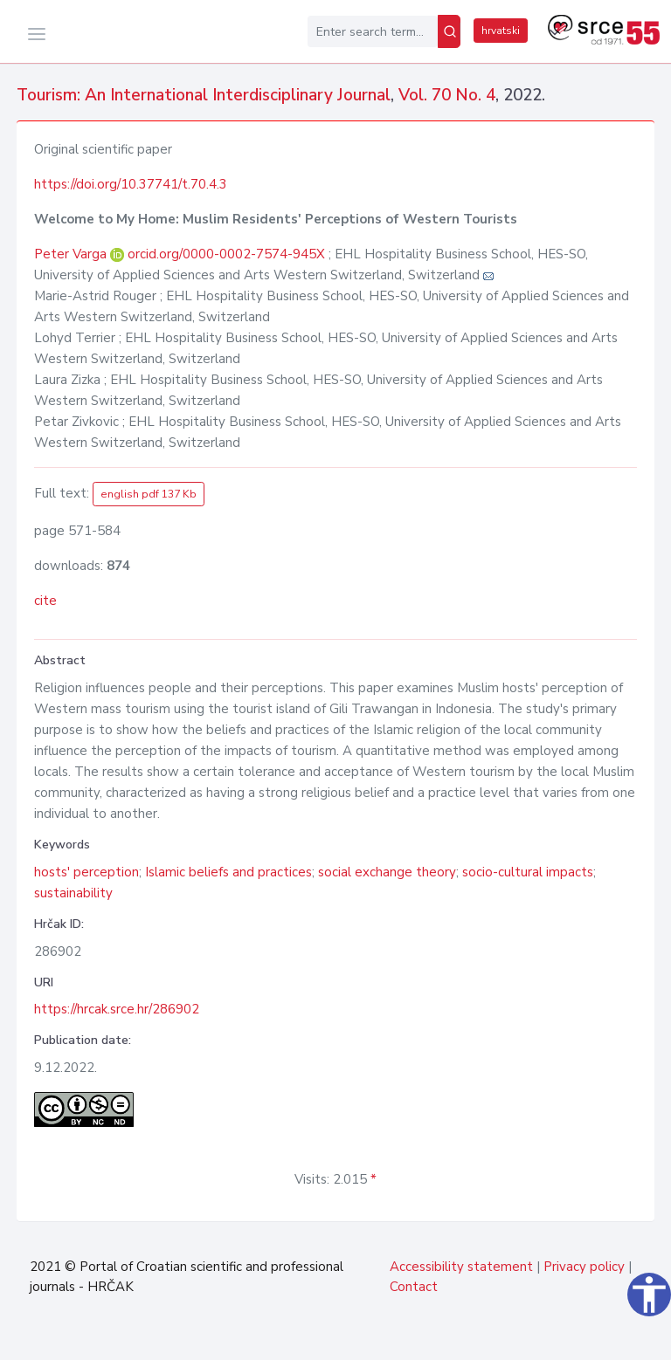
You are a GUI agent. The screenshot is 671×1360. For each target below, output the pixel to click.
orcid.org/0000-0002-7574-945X (226, 254)
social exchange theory (387, 872)
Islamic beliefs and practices (228, 872)
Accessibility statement (461, 1266)
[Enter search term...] (373, 31)
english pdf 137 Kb (148, 494)
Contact (414, 1286)
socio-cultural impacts (527, 872)
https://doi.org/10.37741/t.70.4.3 (130, 184)
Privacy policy (584, 1266)
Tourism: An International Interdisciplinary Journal (204, 95)
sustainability (73, 893)
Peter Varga (72, 254)
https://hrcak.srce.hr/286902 (116, 1009)
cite (45, 600)
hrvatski (500, 31)
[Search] (449, 31)
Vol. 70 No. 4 (446, 95)
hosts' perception (86, 872)
